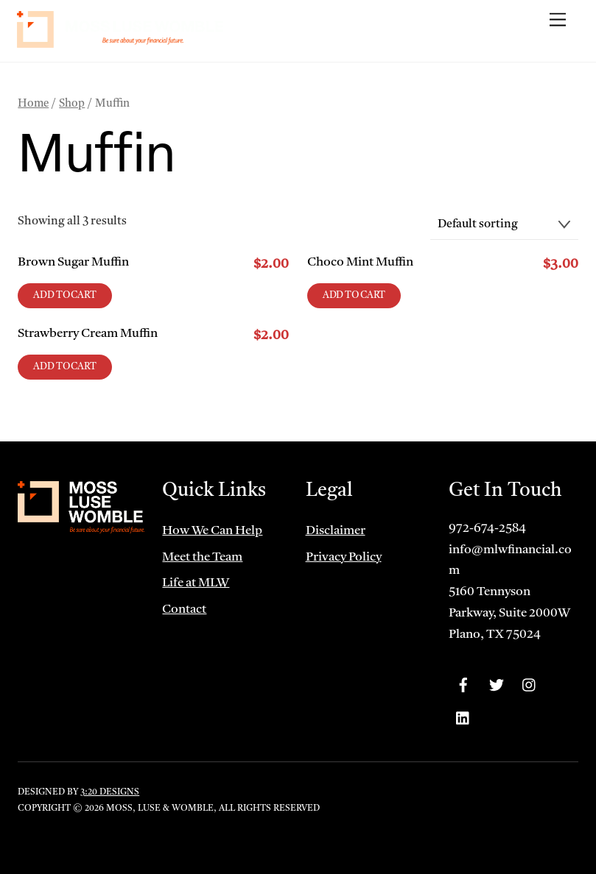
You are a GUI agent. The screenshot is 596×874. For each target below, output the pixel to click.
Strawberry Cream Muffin (88, 333)
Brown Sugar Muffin (73, 262)
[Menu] (557, 20)
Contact (184, 609)
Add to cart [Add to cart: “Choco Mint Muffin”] (354, 295)
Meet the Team (202, 557)
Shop (72, 104)
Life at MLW (195, 583)
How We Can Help (212, 531)
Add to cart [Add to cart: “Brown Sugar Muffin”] (65, 295)
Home (33, 104)
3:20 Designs (109, 792)
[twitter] (496, 685)
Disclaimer (335, 531)
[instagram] (529, 685)
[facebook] (463, 685)
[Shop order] (504, 225)
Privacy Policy (344, 557)
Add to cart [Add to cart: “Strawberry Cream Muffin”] (65, 367)
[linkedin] (463, 718)
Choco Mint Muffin (360, 262)
